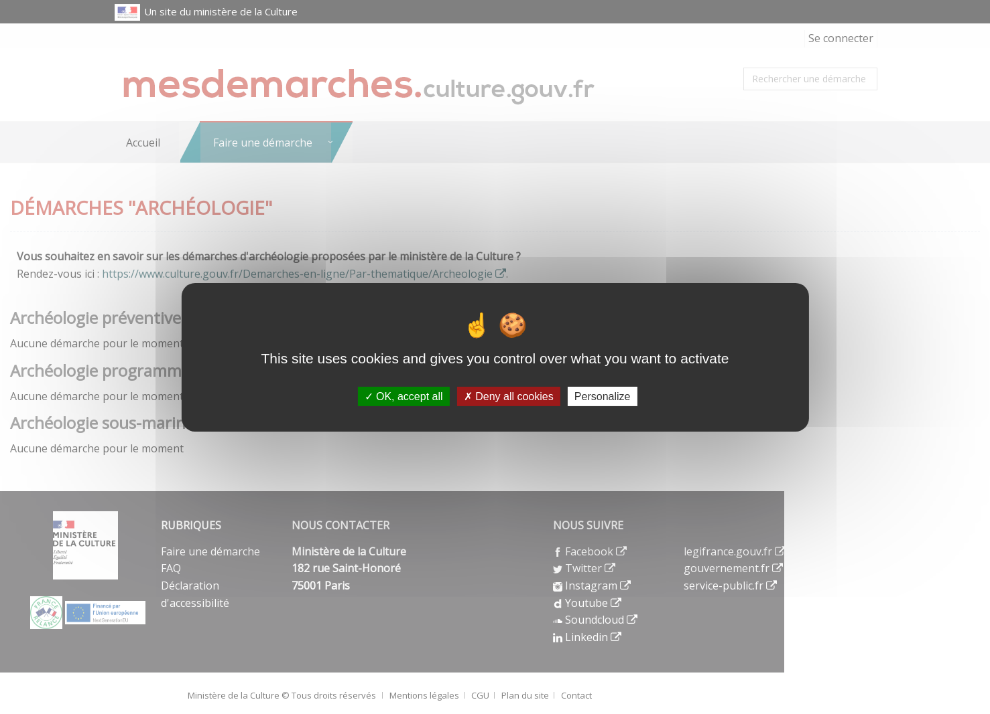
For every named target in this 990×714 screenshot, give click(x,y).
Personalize (602, 395)
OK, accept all (404, 395)
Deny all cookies (509, 395)
